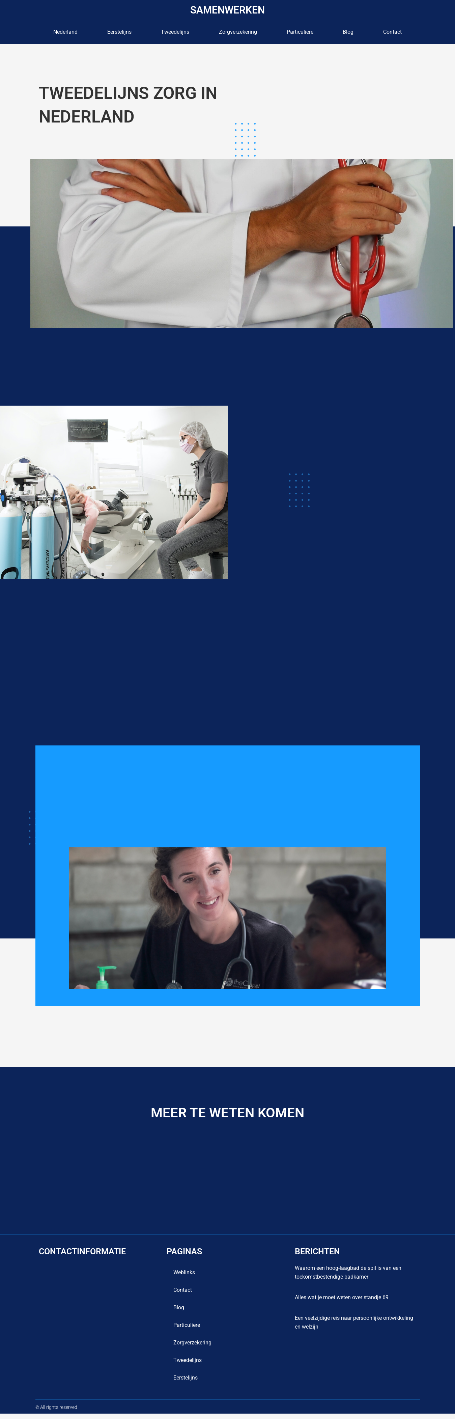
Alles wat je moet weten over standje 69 (342, 1303)
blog (348, 32)
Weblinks (184, 1278)
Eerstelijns (119, 32)
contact (392, 32)
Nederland (65, 32)
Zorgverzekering (238, 32)
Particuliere (300, 32)
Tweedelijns (175, 32)
